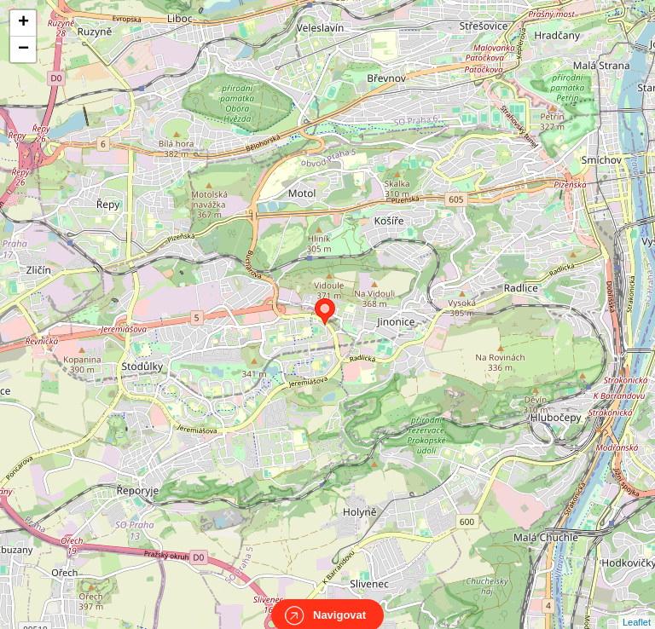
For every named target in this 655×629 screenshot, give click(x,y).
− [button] (23, 49)
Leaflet (637, 607)
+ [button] (23, 23)
